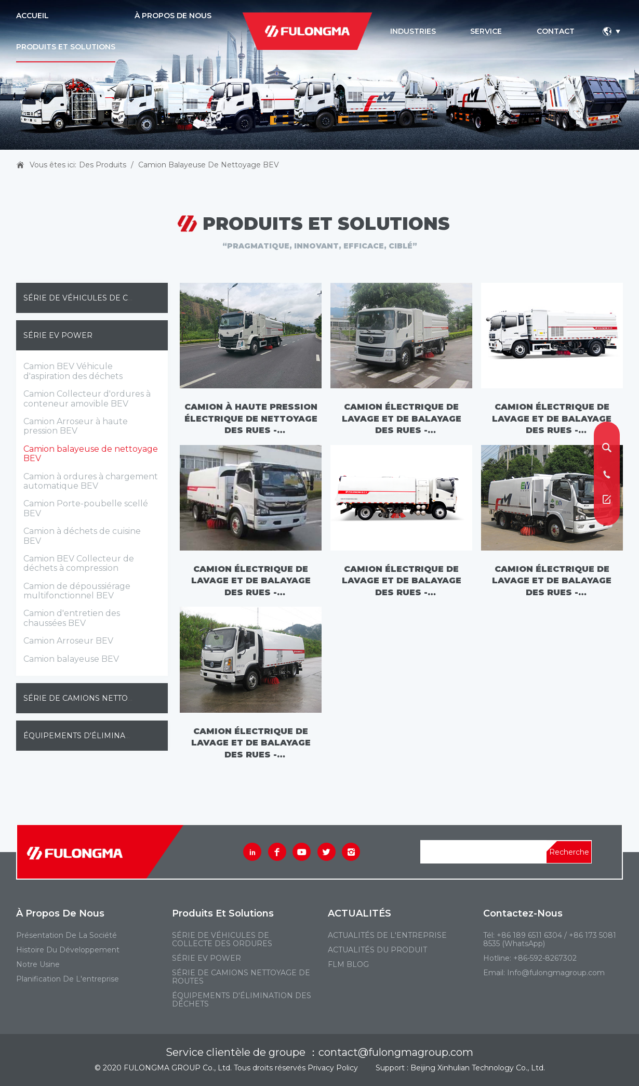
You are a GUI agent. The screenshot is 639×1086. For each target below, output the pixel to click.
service (486, 31)
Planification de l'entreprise (67, 979)
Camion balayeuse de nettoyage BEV (208, 165)
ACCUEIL (32, 15)
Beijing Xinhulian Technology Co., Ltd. (477, 1067)
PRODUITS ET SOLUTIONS (65, 46)
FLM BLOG (348, 964)
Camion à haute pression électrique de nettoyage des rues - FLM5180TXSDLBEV (250, 419)
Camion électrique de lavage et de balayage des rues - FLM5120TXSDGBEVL (251, 581)
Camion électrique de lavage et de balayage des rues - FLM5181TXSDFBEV (551, 419)
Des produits (102, 165)
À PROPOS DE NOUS (173, 15)
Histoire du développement (67, 950)
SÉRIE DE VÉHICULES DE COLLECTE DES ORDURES (123, 298)
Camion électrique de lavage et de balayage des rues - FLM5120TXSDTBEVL (401, 581)
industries (413, 31)
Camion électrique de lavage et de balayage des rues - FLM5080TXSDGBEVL (551, 581)
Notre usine (38, 964)
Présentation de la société (66, 935)
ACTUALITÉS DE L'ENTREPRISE (387, 935)
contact (556, 31)
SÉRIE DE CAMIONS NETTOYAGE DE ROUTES (109, 698)
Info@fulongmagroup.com (556, 972)
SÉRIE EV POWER (57, 335)
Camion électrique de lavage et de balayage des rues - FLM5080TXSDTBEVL (251, 743)
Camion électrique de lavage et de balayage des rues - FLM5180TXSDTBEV (401, 419)
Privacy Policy (333, 1067)
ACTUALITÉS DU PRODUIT (377, 950)
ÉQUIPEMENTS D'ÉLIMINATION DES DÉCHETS (112, 735)
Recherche (569, 852)
